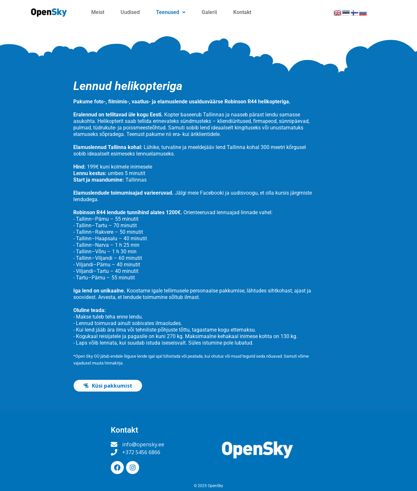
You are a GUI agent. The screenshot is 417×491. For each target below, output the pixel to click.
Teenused (170, 12)
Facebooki (212, 193)
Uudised (130, 12)
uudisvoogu (244, 193)
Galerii (209, 12)
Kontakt (242, 12)
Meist (97, 12)
